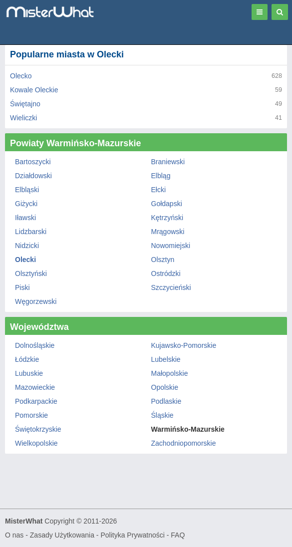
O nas (14, 535)
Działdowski (33, 176)
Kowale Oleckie (34, 90)
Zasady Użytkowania (62, 535)
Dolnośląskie (34, 345)
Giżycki (26, 204)
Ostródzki (166, 273)
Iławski (25, 218)
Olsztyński (31, 273)
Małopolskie (169, 373)
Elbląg (161, 176)
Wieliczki (23, 118)
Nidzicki (27, 246)
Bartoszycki (33, 162)
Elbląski (27, 190)
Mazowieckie (35, 387)
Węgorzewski (35, 301)
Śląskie (162, 415)
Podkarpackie (36, 401)
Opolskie (164, 387)
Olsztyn (163, 260)
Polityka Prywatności (132, 535)
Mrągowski (168, 232)
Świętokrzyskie (38, 429)
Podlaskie (166, 401)
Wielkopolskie (36, 443)
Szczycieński (171, 287)
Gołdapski (166, 204)
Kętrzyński (167, 218)
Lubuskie (29, 373)
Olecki (25, 260)
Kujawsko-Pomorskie (184, 345)
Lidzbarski (30, 232)
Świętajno (25, 104)
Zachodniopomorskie (183, 443)
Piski (22, 287)
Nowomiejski (171, 246)
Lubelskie (166, 359)
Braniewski (168, 162)
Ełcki (158, 190)
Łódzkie (27, 359)
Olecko (21, 76)
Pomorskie (31, 415)
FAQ (178, 535)
